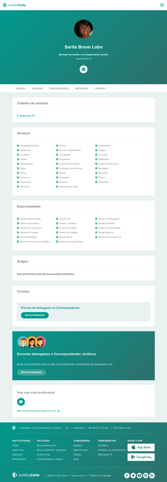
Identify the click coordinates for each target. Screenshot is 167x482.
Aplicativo (103, 445)
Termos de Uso (78, 475)
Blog (76, 459)
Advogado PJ (105, 454)
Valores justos (81, 450)
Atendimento (19, 459)
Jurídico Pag (43, 454)
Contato (100, 88)
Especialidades (59, 88)
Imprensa (17, 454)
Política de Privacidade (100, 475)
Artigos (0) (81, 88)
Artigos (77, 454)
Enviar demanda (35, 315)
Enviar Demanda (31, 372)
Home (15, 445)
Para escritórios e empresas (51, 450)
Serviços (37, 88)
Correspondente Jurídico (50, 459)
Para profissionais (46, 445)
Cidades (20, 88)
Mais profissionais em (38, 410)
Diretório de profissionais (111, 450)
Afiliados (78, 445)
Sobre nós (17, 450)
